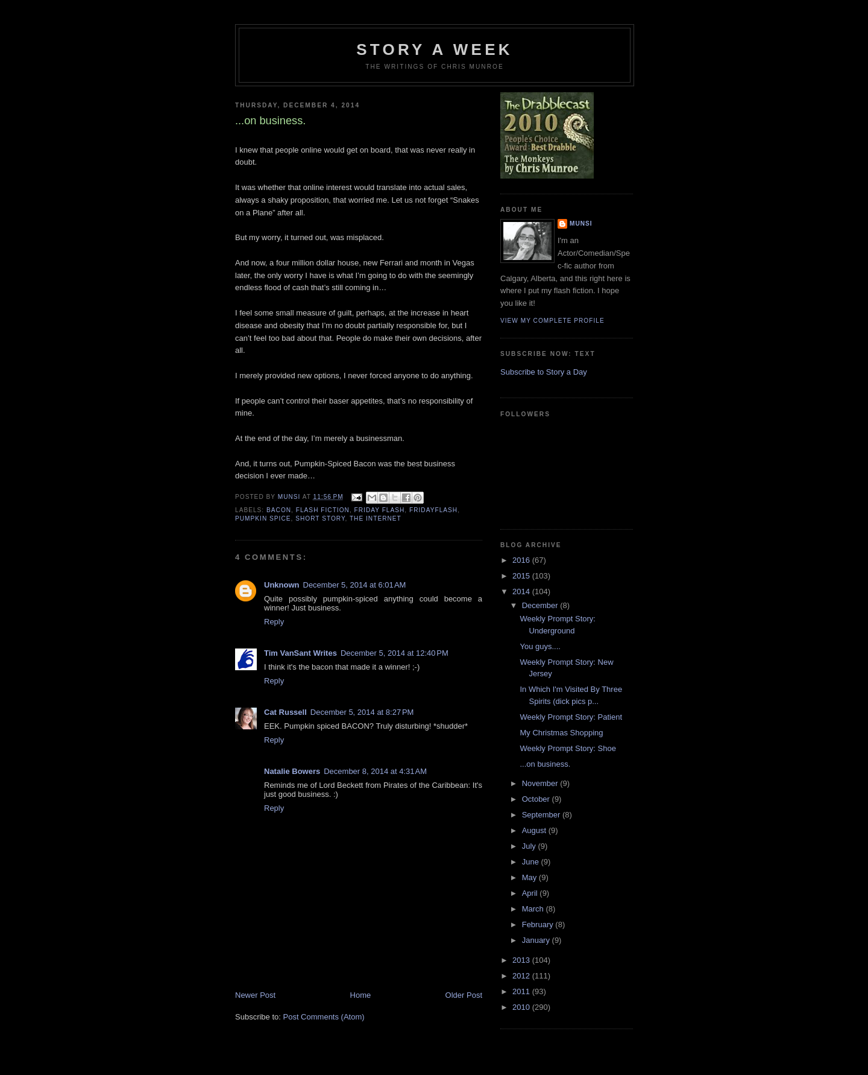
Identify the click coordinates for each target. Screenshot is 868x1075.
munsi (581, 223)
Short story (320, 518)
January (537, 940)
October (537, 799)
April (531, 893)
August (535, 830)
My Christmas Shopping (561, 732)
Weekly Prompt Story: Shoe (567, 748)
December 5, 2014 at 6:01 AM (354, 584)
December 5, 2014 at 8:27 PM (362, 712)
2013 (522, 960)
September (542, 814)
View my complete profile (552, 320)
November (541, 783)
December (541, 605)
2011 (522, 991)
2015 (522, 575)
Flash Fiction (323, 510)
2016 (522, 560)
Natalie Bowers (292, 771)
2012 (522, 975)
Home (360, 995)
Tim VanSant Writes (300, 653)
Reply (274, 621)
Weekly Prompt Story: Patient (571, 716)
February (539, 924)
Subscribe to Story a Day (543, 371)
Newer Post (255, 995)
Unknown (282, 584)
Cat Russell (285, 712)
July (530, 846)
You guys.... (540, 646)
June (531, 861)
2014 (522, 591)
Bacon (278, 510)
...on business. (545, 764)
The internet (375, 518)
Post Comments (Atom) (324, 1016)
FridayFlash (433, 510)
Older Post (463, 995)
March (534, 908)
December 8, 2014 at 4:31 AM (375, 771)
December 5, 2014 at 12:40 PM (394, 653)
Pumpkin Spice (263, 518)
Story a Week (434, 49)
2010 (522, 1007)
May (530, 877)
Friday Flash (379, 510)
